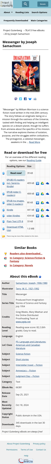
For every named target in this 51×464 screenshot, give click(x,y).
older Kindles (13, 215)
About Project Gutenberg (18, 443)
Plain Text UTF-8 (15, 221)
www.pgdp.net (23, 321)
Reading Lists (22, 12)
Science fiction (23, 353)
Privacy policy (39, 443)
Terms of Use (27, 449)
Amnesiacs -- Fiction (26, 370)
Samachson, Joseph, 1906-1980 (31, 283)
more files (20, 236)
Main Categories (39, 20)
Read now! (16, 173)
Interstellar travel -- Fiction (29, 365)
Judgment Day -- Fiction (27, 376)
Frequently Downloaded (16, 20)
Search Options (39, 12)
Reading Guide (34, 160)
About (8, 12)
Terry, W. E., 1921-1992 (27, 288)
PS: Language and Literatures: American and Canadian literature (31, 345)
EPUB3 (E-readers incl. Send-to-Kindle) (15, 183)
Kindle (10, 209)
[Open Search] (25, 4)
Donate (43, 4)
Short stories (22, 359)
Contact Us (41, 449)
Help (26, 455)
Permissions (12, 449)
